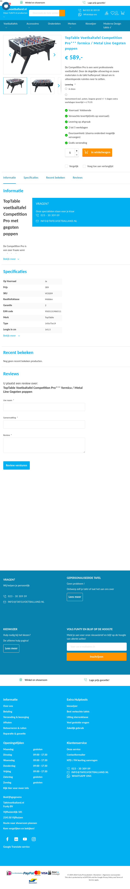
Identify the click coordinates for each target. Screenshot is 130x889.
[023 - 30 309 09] (81, 215)
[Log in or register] (117, 13)
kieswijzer (72, 706)
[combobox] (44, 13)
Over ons (8, 706)
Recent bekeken (55, 177)
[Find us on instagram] (34, 839)
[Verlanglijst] (113, 13)
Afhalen (7, 722)
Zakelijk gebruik (75, 728)
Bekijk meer (9, 335)
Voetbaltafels (11, 25)
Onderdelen (54, 23)
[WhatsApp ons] (87, 14)
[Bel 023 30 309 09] (89, 10)
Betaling (7, 711)
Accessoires (33, 25)
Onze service (74, 749)
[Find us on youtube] (25, 839)
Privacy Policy (108, 877)
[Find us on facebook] (7, 839)
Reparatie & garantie (14, 733)
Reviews (78, 177)
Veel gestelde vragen (78, 722)
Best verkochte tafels (78, 711)
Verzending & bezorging (16, 717)
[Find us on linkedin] (16, 839)
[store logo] (15, 9)
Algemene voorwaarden (111, 875)
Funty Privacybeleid (85, 875)
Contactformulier (76, 754)
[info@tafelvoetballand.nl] (81, 221)
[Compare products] (106, 13)
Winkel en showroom (97, 2)
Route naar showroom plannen (20, 823)
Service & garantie (35, 2)
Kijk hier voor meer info (16, 788)
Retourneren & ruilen (14, 728)
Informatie (9, 177)
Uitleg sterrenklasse (77, 717)
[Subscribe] (97, 657)
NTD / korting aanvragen (82, 760)
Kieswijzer (91, 23)
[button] (10, 54)
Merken (72, 25)
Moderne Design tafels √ (112, 25)
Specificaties (31, 177)
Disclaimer (97, 875)
